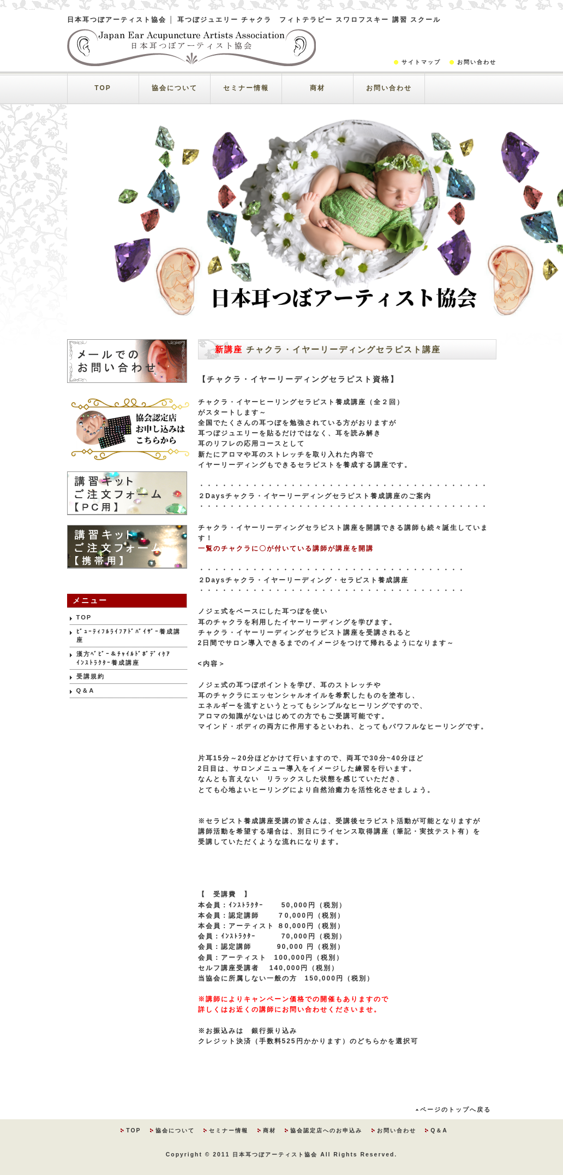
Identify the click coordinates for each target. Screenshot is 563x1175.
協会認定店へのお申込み (326, 1130)
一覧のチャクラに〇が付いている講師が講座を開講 (286, 548)
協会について (174, 88)
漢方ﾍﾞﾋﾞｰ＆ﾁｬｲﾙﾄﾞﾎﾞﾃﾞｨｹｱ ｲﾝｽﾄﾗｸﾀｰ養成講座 (131, 658)
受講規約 (90, 676)
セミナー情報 (246, 88)
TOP (102, 88)
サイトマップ (421, 62)
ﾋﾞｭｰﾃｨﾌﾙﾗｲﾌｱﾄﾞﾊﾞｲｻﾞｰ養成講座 (128, 635)
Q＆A (85, 690)
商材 (317, 88)
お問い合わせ (476, 62)
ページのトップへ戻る (455, 1109)
